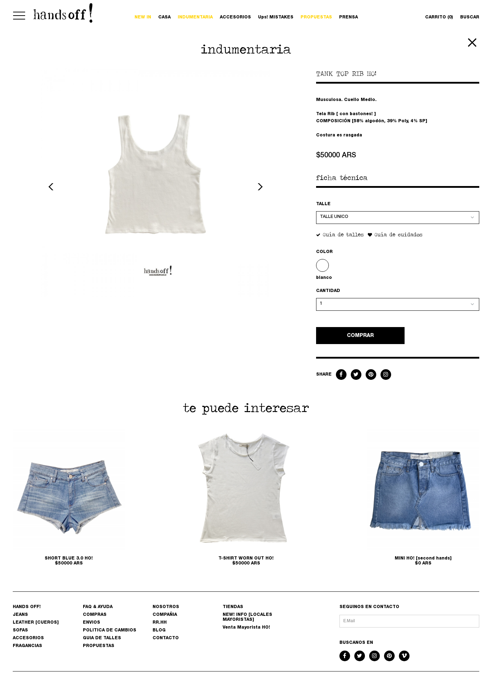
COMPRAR (360, 335)
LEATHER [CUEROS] (36, 622)
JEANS (20, 615)
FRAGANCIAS (27, 646)
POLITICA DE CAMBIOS (109, 630)
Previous (52, 186)
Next (259, 186)
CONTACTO (166, 638)
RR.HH (160, 622)
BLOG (159, 630)
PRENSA (348, 17)
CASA (164, 17)
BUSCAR (469, 17)
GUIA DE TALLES (102, 638)
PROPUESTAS (316, 17)
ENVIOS (91, 622)
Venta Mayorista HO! (246, 627)
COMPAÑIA (165, 615)
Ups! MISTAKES (275, 17)
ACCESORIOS (235, 17)
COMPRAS (95, 615)
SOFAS (20, 630)
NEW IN (143, 17)
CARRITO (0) (439, 17)
